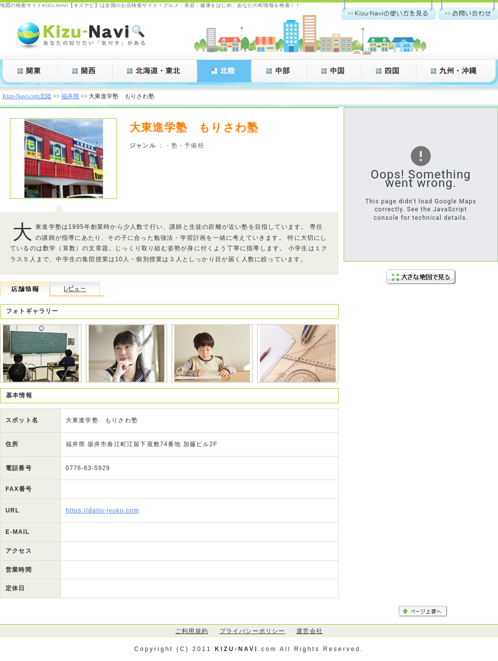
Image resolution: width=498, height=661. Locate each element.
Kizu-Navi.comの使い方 (388, 10)
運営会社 (309, 631)
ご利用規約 (191, 631)
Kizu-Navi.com (82, 35)
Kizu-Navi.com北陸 (26, 96)
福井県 (70, 96)
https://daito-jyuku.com (102, 510)
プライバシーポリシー (252, 631)
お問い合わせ (468, 10)
